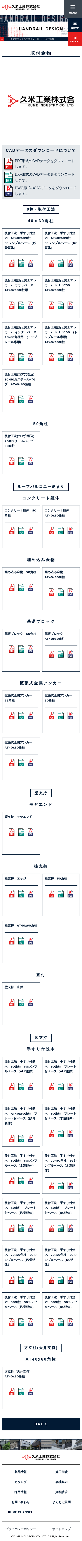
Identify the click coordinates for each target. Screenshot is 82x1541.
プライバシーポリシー (20, 1529)
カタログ (20, 1482)
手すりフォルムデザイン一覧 (24, 39)
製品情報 (20, 1472)
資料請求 (61, 1492)
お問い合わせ (20, 1502)
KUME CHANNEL (20, 1512)
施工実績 (61, 1472)
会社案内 (61, 1482)
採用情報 (20, 1492)
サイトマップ (61, 1529)
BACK (41, 1424)
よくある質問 (61, 1502)
